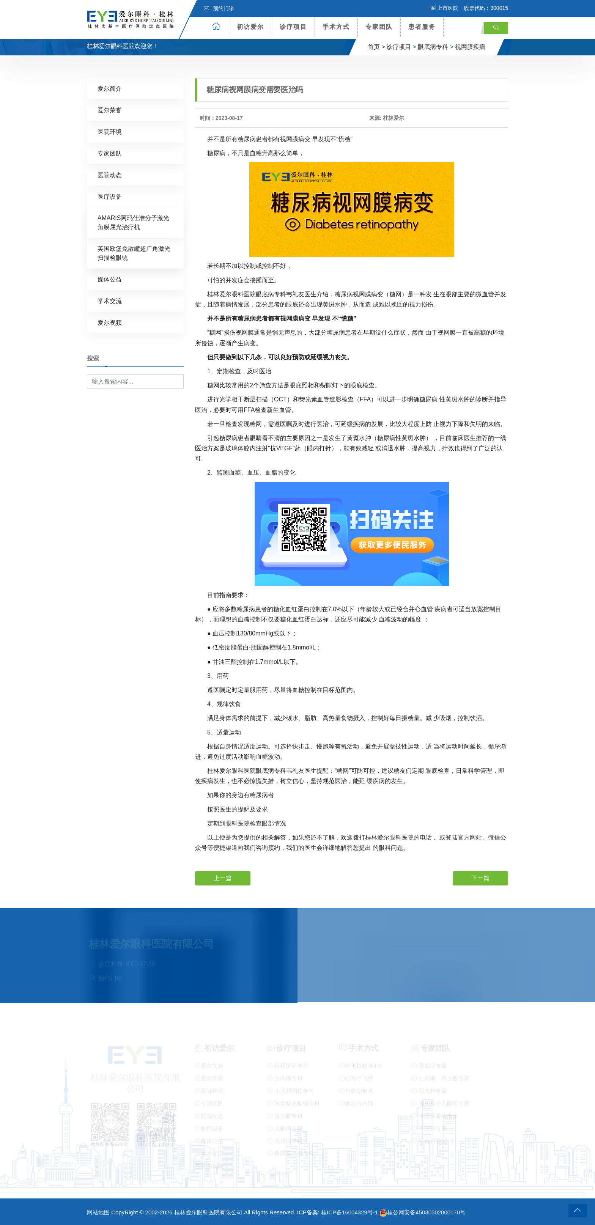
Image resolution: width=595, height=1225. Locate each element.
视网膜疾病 (470, 47)
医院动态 (110, 174)
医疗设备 (110, 196)
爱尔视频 (110, 322)
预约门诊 (219, 8)
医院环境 (110, 131)
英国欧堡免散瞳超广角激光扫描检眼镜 (134, 253)
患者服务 (422, 27)
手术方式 (336, 27)
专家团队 (379, 27)
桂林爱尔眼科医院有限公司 (208, 1212)
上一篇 (223, 877)
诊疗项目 (293, 27)
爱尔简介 (110, 88)
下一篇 (480, 877)
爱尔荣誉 (110, 110)
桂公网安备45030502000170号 (422, 1212)
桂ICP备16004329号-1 (349, 1212)
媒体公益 (110, 279)
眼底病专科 (433, 47)
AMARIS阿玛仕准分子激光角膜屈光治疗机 (133, 222)
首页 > (376, 47)
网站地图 (98, 1212)
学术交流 (110, 300)
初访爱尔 (250, 27)
